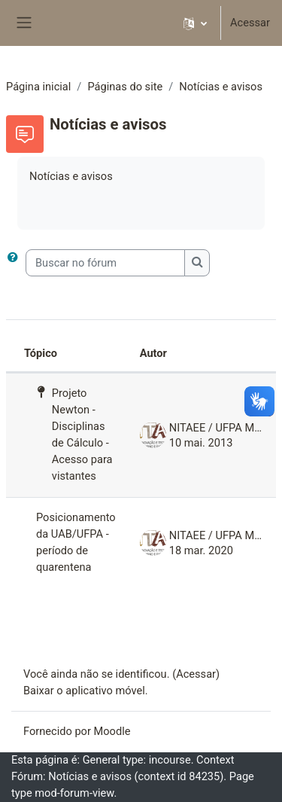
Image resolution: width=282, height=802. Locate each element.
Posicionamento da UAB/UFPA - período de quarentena (76, 542)
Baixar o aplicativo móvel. (85, 690)
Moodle (112, 731)
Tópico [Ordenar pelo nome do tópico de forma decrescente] (40, 353)
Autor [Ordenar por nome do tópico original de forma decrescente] (153, 353)
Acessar (250, 22)
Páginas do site (124, 86)
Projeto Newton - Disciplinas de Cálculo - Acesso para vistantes (82, 434)
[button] (195, 23)
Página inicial (38, 86)
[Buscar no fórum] (105, 262)
